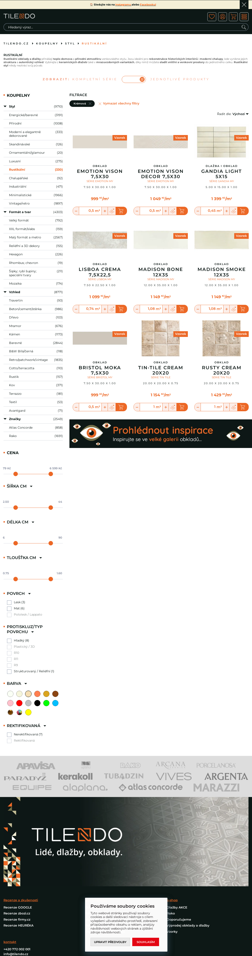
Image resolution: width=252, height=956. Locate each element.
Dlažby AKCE (177, 797)
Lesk (17, 602)
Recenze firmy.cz (17, 809)
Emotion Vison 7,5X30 (100, 174)
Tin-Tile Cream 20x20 (160, 370)
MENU (244, 16)
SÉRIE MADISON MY (160, 279)
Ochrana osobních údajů (105, 821)
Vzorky (172, 821)
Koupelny (47, 43)
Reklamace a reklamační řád (108, 815)
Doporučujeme (179, 809)
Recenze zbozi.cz (17, 803)
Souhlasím (146, 942)
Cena (13, 452)
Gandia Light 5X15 (221, 174)
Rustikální (94, 43)
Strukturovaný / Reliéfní (32, 671)
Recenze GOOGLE (18, 797)
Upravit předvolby (110, 942)
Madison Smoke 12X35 (222, 272)
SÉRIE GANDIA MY (221, 181)
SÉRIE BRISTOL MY (99, 377)
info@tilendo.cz (16, 843)
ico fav (212, 16)
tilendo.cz (16, 43)
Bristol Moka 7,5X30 (100, 370)
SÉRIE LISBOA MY (100, 279)
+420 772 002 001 (17, 839)
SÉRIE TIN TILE (160, 377)
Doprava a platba (99, 797)
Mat (17, 608)
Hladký (19, 640)
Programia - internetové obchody (222, 888)
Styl (70, 43)
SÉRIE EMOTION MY (100, 181)
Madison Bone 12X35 (160, 272)
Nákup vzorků (96, 803)
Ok (244, 4)
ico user (222, 16)
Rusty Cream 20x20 (221, 370)
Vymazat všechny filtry (121, 103)
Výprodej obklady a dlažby (188, 815)
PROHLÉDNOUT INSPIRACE (30, 866)
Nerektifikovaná (26, 734)
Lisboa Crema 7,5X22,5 (100, 272)
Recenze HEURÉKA (18, 815)
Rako (171, 803)
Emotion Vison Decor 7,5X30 (161, 174)
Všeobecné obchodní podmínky (110, 809)
